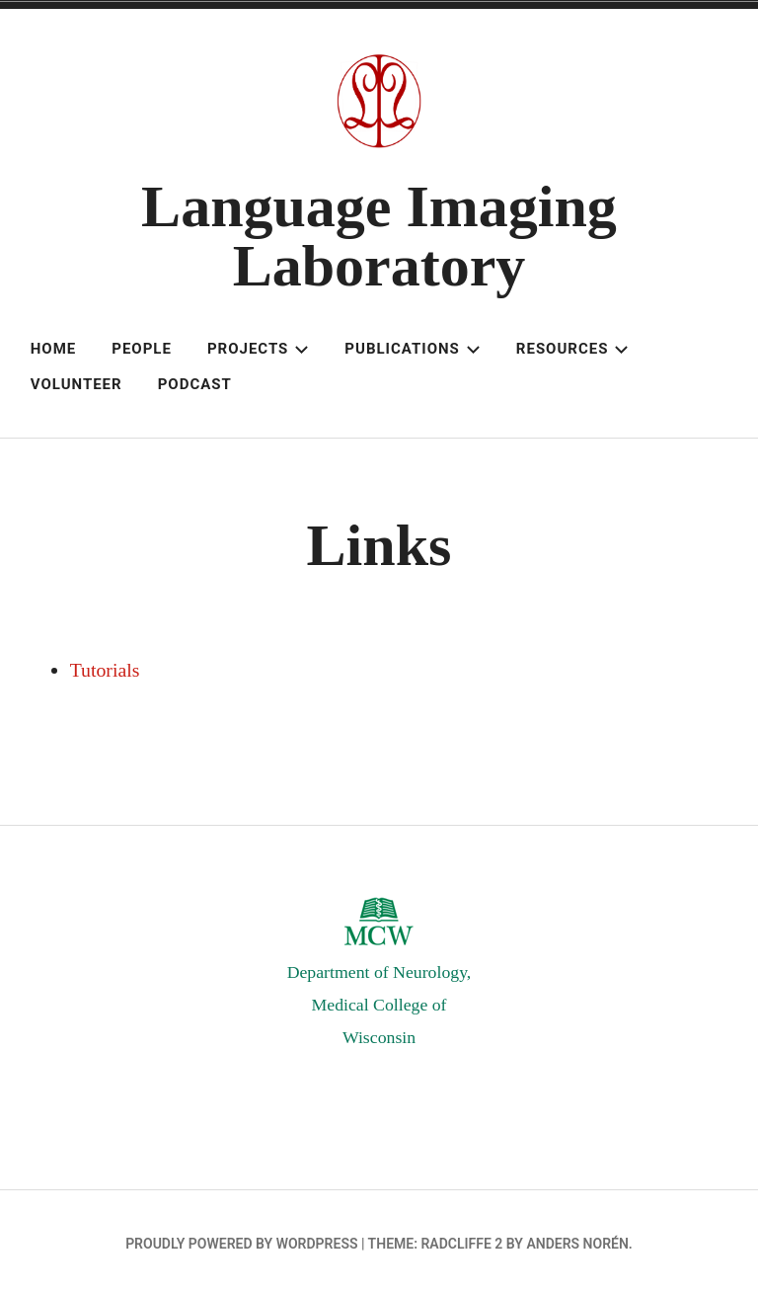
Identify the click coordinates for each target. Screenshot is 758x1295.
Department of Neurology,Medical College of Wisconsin (378, 1003)
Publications (412, 349)
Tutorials (105, 670)
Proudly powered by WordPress (241, 1241)
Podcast (195, 384)
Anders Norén (577, 1241)
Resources (573, 349)
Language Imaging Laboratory (379, 236)
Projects (258, 349)
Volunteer (76, 384)
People (142, 349)
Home (54, 349)
